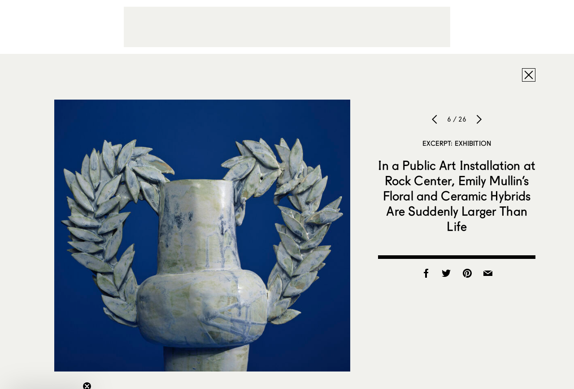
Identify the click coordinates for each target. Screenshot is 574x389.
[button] (46, 378)
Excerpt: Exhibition (456, 143)
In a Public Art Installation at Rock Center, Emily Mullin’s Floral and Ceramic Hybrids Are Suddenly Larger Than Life (456, 195)
